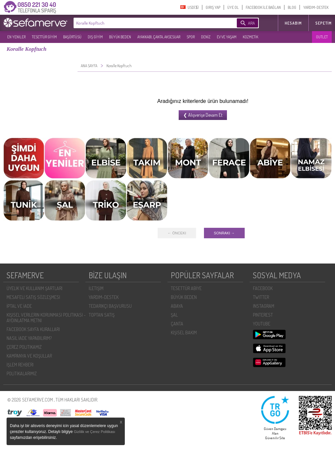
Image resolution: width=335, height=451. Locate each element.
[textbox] (145, 23)
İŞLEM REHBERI (20, 364)
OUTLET (322, 36)
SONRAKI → (224, 233)
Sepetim (323, 23)
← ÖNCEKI (177, 233)
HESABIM (293, 23)
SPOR (191, 36)
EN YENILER (16, 36)
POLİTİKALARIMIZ (22, 373)
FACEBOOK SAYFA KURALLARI (33, 329)
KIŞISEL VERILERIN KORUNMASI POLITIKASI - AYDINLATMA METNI (46, 317)
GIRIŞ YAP (213, 7)
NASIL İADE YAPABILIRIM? (29, 338)
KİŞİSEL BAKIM (184, 332)
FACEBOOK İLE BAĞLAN (263, 7)
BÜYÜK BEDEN (120, 36)
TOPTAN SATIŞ (102, 315)
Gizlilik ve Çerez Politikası (94, 432)
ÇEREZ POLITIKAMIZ (24, 347)
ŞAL (174, 315)
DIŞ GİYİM (95, 36)
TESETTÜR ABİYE (186, 288)
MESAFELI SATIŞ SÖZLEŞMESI (33, 297)
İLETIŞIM (96, 288)
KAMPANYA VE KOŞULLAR (29, 356)
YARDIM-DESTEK (315, 7)
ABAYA (177, 306)
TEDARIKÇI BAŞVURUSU (110, 306)
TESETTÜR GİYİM (44, 36)
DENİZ (206, 36)
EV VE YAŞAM (226, 36)
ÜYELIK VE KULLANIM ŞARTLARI (34, 288)
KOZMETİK (250, 36)
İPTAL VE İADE (19, 306)
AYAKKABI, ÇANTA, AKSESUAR (158, 36)
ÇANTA (177, 323)
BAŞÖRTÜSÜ (72, 36)
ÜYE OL (233, 7)
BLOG (292, 7)
